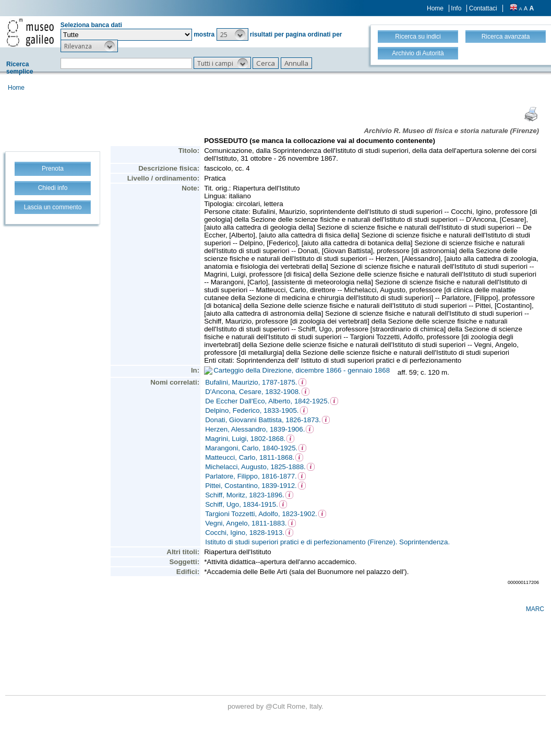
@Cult (276, 706)
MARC (535, 609)
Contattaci (483, 8)
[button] (232, 34)
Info (456, 8)
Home (435, 8)
